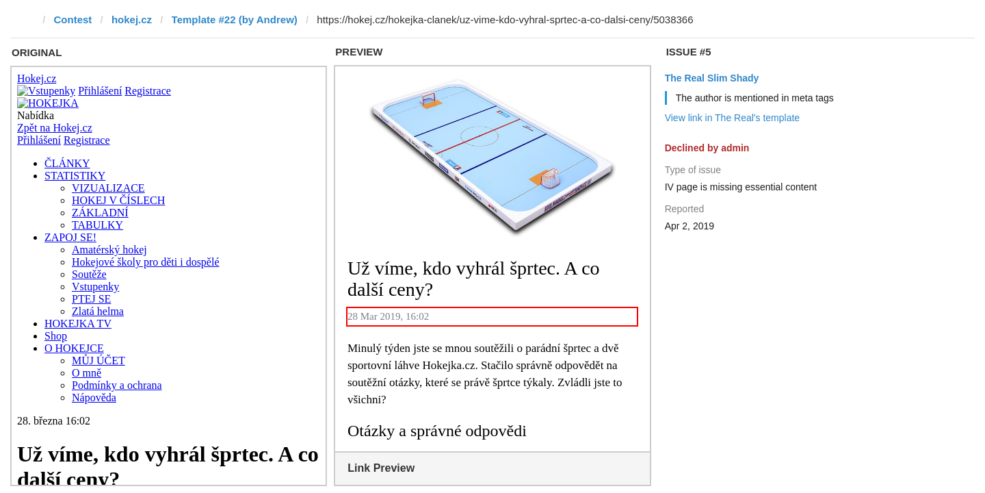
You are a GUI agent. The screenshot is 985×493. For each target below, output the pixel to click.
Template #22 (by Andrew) (235, 19)
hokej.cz (131, 19)
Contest (73, 19)
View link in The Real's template (732, 117)
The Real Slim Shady (712, 78)
